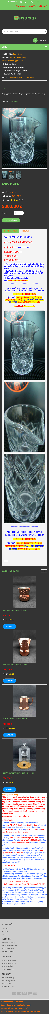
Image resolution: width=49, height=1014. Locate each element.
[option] (5, 175)
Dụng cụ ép (41, 94)
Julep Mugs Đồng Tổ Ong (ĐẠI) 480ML (15, 664)
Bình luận (25, 231)
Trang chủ (5, 101)
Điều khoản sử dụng (8, 978)
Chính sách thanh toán (9, 960)
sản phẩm (43, 40)
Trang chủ (5, 928)
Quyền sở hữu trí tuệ (8, 986)
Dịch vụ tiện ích (6, 983)
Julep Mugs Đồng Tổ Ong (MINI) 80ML (15, 610)
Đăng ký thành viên (8, 951)
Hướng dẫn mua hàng (8, 943)
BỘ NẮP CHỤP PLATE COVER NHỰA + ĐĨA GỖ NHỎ (18, 773)
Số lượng (4, 213)
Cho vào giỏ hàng (11, 220)
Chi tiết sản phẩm (10, 231)
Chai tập (34, 94)
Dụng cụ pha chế (7, 94)
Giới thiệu (5, 931)
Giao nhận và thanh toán (9, 946)
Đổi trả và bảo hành (8, 948)
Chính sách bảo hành (8, 969)
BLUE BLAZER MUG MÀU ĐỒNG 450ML (15, 719)
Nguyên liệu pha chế (25, 94)
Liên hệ (4, 934)
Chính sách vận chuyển (9, 963)
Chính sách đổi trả (7, 966)
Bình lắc (15, 94)
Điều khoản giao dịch (8, 981)
